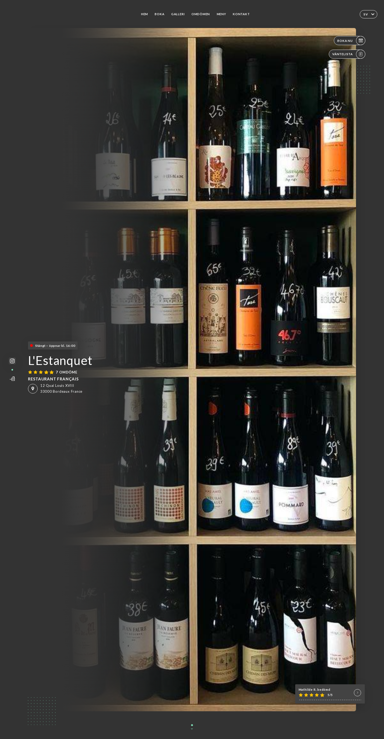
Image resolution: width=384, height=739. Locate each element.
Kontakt (241, 14)
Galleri (178, 14)
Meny (221, 14)
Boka (159, 14)
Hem (144, 14)
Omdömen (200, 14)
